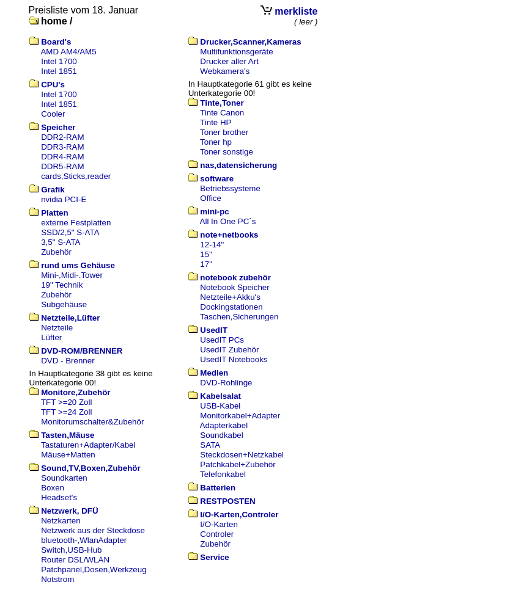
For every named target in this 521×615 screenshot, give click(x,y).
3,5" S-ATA (60, 242)
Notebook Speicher (234, 287)
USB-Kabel (220, 405)
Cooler (53, 113)
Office (210, 198)
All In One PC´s (228, 221)
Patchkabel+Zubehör (237, 464)
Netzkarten (60, 520)
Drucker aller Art (229, 61)
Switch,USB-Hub (71, 550)
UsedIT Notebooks (233, 359)
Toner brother (224, 132)
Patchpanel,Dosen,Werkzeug (93, 569)
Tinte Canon (222, 112)
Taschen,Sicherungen (239, 316)
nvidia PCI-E (63, 199)
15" (206, 254)
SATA (210, 444)
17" (206, 264)
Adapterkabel (224, 425)
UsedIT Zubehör (229, 349)
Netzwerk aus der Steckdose (93, 530)
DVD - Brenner (67, 360)
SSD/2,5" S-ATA (70, 232)
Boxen (52, 487)
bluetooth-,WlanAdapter (84, 540)
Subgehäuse (64, 304)
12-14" (212, 244)
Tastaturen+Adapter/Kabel (88, 444)
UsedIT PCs (222, 339)
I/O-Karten (218, 524)
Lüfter (51, 337)
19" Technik (62, 284)
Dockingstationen (231, 306)
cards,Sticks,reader (76, 176)
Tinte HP (215, 122)
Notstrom (57, 579)
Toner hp (216, 142)
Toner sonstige (226, 151)
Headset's (59, 497)
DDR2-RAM (62, 137)
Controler (217, 534)
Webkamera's (224, 71)
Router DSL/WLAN (75, 559)
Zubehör (56, 252)
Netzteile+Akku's (230, 297)
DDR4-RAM (62, 156)
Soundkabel (221, 435)
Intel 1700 (59, 61)
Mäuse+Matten (68, 454)
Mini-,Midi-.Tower (72, 275)
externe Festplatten (76, 222)
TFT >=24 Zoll (66, 412)
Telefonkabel (223, 474)
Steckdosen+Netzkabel (242, 454)
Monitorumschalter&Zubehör (92, 421)
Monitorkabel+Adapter (240, 415)
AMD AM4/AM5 (68, 51)
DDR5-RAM (62, 166)
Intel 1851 (59, 71)
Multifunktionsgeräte (236, 51)
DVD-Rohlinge (226, 382)
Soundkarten (64, 477)
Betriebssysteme (230, 188)
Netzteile (57, 327)
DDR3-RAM (62, 146)
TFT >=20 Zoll (66, 402)
